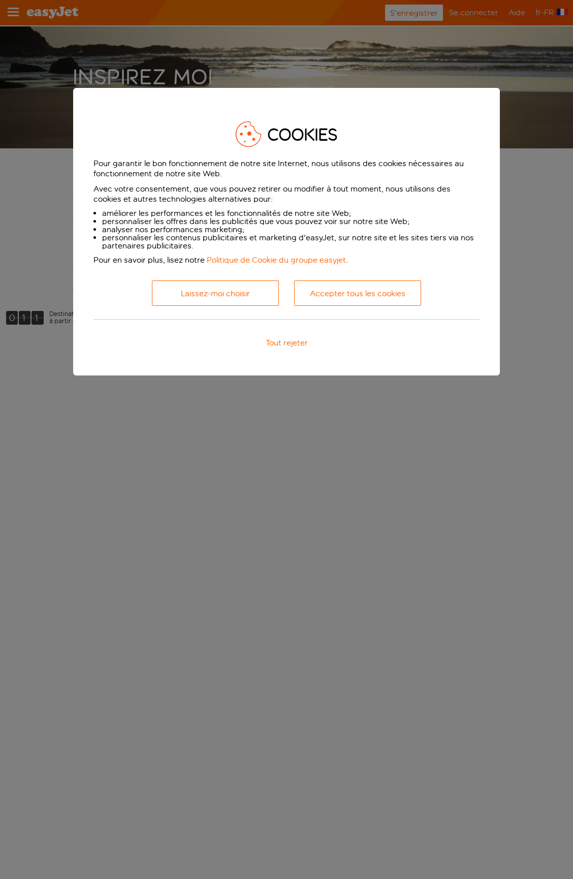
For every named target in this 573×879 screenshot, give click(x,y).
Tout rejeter (287, 343)
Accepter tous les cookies (357, 293)
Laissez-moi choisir (215, 293)
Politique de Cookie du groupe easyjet (276, 260)
